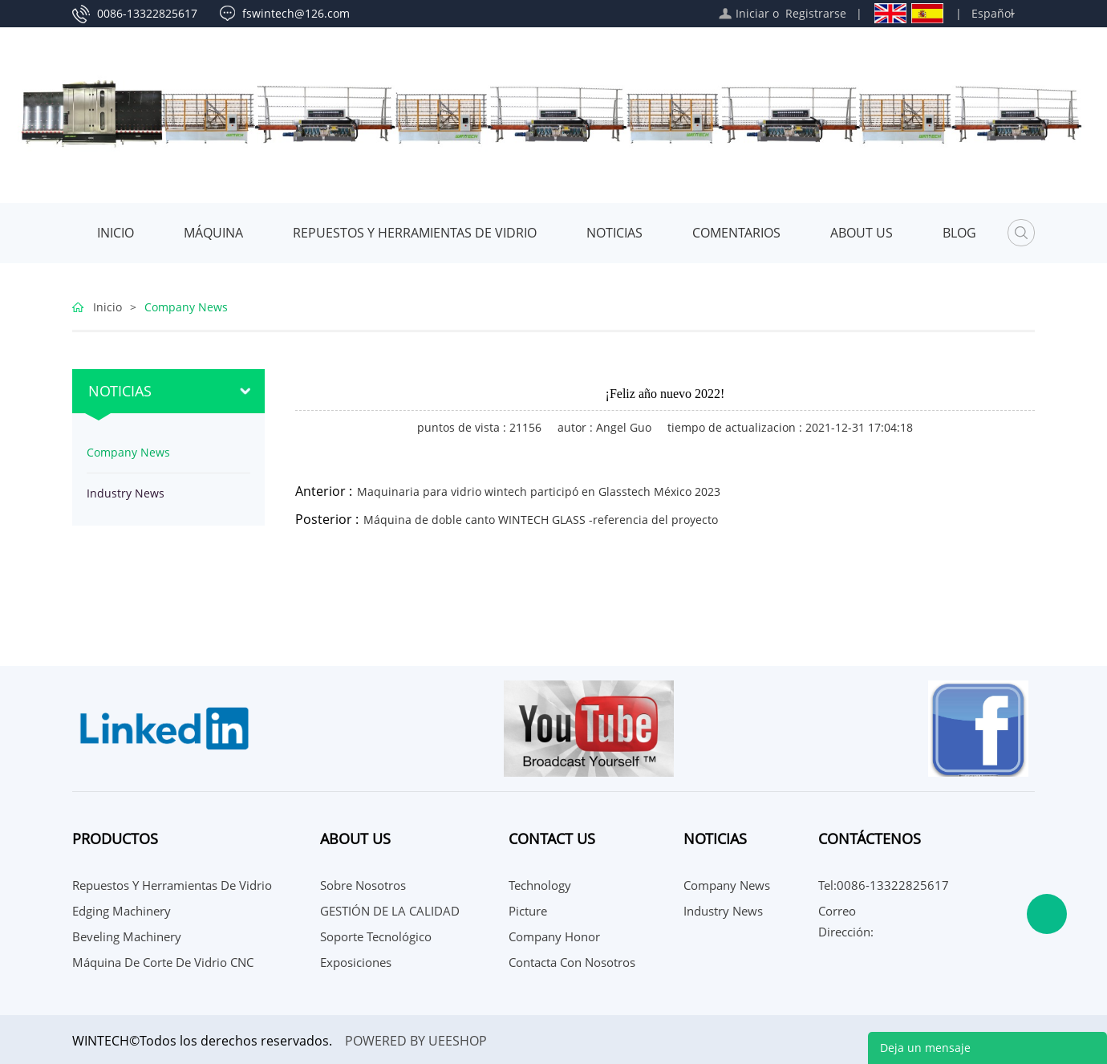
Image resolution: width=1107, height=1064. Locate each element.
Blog (959, 233)
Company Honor (554, 936)
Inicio (115, 233)
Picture (528, 911)
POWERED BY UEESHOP (416, 1041)
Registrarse (815, 13)
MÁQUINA (213, 233)
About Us (861, 233)
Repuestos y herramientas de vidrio (415, 233)
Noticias (614, 233)
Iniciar (752, 13)
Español (992, 13)
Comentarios (736, 233)
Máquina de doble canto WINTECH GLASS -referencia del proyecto (540, 519)
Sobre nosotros (363, 885)
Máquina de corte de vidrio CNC (162, 962)
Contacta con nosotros (572, 962)
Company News (186, 307)
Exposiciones (355, 962)
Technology (540, 885)
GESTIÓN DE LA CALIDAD (390, 911)
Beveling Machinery (126, 936)
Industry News (125, 493)
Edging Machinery (121, 911)
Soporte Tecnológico (376, 936)
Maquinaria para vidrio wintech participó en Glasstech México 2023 (538, 491)
